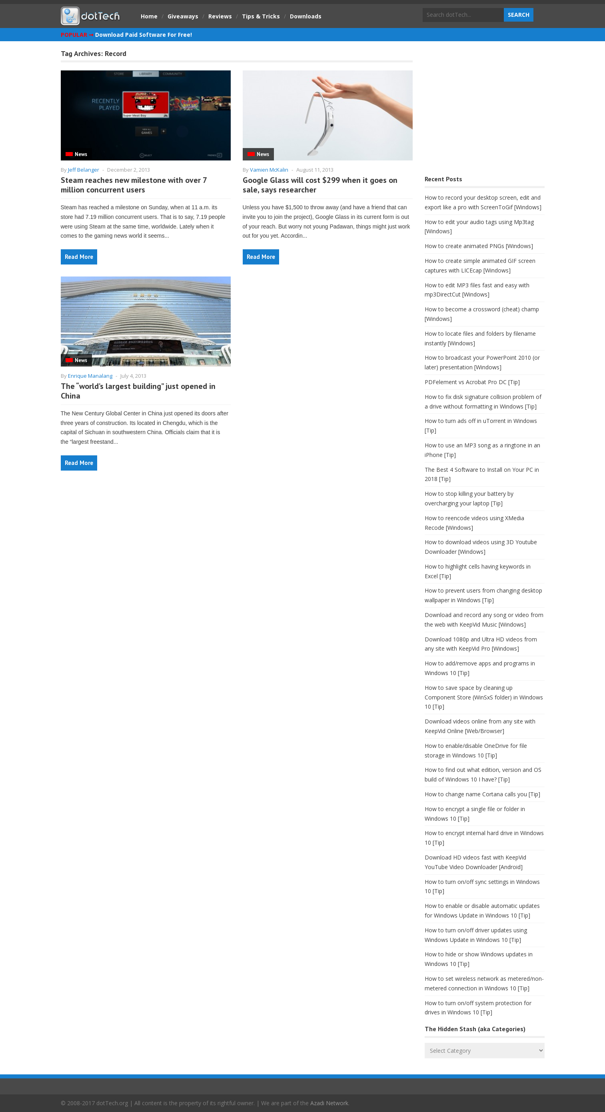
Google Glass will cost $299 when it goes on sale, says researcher (320, 185)
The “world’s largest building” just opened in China (138, 391)
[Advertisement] (485, 110)
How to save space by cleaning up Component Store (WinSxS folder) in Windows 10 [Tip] (484, 697)
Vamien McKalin (269, 169)
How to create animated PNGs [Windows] (479, 246)
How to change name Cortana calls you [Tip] (482, 794)
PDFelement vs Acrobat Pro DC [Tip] (472, 382)
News (81, 154)
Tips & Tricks (261, 16)
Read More (79, 256)
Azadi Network (329, 1103)
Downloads (305, 16)
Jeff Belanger (83, 169)
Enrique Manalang (90, 375)
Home (149, 16)
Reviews (220, 16)
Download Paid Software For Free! (143, 34)
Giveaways (183, 16)
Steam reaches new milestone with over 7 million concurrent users (134, 185)
